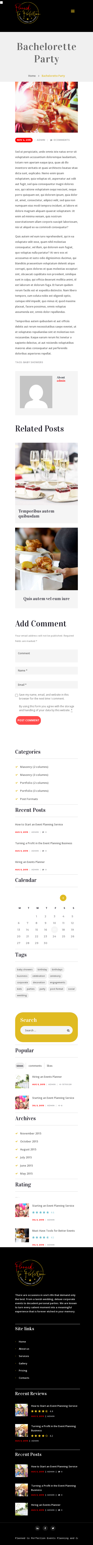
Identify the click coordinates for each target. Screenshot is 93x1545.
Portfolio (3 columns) (34, 791)
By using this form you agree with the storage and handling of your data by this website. (46, 708)
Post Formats (29, 799)
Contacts (24, 1377)
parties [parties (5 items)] (31, 988)
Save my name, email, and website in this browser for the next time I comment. (44, 696)
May (26, 1173)
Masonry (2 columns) (34, 767)
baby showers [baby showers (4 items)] (25, 969)
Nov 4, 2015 (24, 140)
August (28, 1149)
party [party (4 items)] (42, 988)
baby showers (33, 362)
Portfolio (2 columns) (34, 783)
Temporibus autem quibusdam (36, 513)
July (26, 1157)
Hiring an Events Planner (30, 862)
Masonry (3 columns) (34, 775)
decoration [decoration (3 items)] (39, 982)
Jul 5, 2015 (38, 1105)
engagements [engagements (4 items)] (57, 982)
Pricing (23, 1370)
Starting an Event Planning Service (53, 1098)
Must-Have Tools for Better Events (53, 1231)
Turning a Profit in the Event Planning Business (43, 843)
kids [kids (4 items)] (19, 988)
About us (24, 1348)
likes (50, 1066)
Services (24, 1356)
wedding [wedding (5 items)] (22, 995)
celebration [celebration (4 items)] (38, 975)
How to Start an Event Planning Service (39, 824)
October (29, 1141)
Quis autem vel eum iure (46, 598)
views (19, 1066)
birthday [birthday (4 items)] (42, 969)
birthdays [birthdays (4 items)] (57, 969)
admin (41, 140)
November (30, 1133)
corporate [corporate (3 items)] (22, 982)
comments (35, 1066)
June (26, 1165)
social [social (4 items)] (71, 988)
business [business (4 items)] (22, 975)
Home (32, 76)
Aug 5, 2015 (21, 832)
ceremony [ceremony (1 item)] (55, 975)
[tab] (20, 1066)
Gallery (23, 1363)
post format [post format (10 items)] (56, 988)
